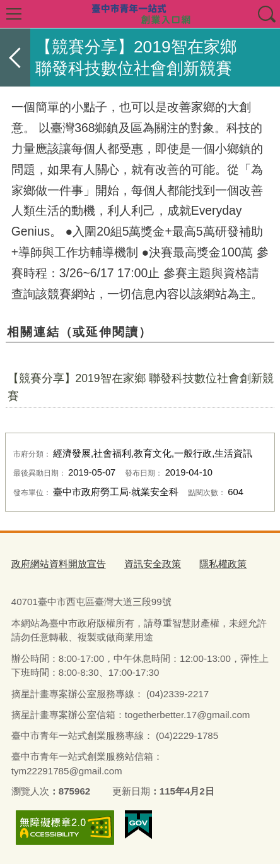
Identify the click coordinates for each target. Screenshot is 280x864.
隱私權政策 (223, 563)
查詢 (266, 14)
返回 (15, 57)
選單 (14, 14)
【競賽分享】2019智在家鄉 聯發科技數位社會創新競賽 (141, 387)
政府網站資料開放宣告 (58, 563)
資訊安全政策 (152, 563)
